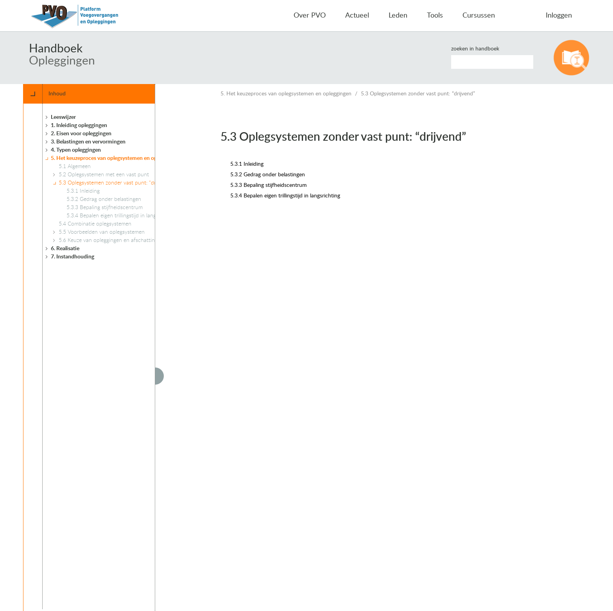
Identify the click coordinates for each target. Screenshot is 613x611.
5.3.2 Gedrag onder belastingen (267, 174)
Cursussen (478, 15)
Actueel (357, 15)
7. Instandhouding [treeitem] (72, 257)
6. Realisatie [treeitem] (65, 248)
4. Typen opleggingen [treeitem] (76, 150)
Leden (398, 15)
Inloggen (559, 15)
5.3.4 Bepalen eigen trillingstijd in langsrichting (285, 196)
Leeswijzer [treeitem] (63, 117)
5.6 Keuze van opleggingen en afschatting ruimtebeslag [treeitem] (124, 240)
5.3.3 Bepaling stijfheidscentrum (268, 185)
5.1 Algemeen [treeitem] (75, 166)
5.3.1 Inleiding (246, 164)
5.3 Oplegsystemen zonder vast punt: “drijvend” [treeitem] (115, 183)
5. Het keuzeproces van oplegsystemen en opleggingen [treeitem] (115, 158)
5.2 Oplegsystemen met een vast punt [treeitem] (104, 174)
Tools (435, 15)
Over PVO (310, 15)
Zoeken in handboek (475, 49)
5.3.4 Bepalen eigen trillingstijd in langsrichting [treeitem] (121, 216)
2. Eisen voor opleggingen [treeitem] (81, 133)
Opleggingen (62, 61)
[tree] (107, 356)
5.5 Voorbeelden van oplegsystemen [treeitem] (102, 232)
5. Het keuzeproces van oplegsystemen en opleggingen (285, 94)
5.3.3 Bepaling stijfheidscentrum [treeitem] (104, 207)
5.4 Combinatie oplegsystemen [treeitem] (95, 224)
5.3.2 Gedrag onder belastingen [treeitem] (103, 199)
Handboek (55, 49)
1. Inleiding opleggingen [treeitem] (79, 125)
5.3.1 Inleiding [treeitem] (83, 191)
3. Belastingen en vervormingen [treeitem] (88, 142)
